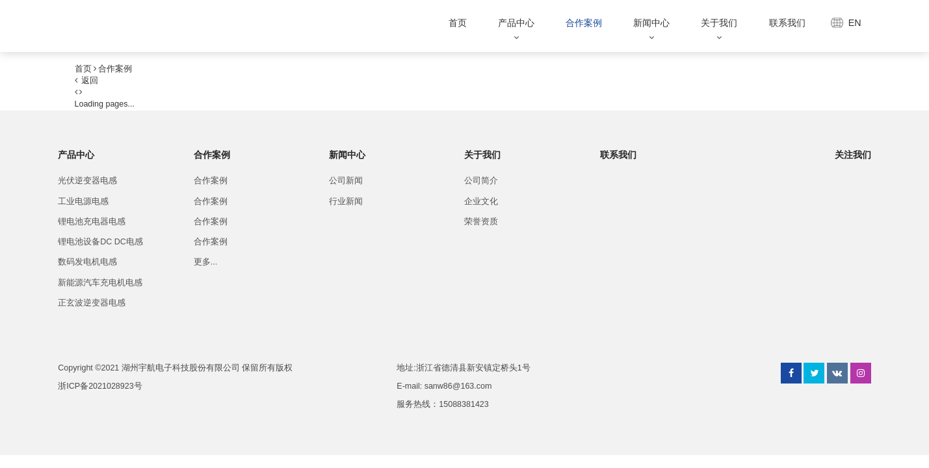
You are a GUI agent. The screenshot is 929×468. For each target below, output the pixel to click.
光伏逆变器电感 (87, 180)
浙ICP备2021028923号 (100, 386)
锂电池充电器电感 (91, 221)
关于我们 (719, 23)
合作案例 (584, 23)
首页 (458, 23)
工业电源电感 (83, 201)
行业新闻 (346, 201)
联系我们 (787, 23)
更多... (205, 261)
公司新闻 (346, 180)
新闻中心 (651, 23)
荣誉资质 (481, 221)
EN (854, 23)
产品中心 (516, 23)
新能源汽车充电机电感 (100, 282)
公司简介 (481, 180)
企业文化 (481, 201)
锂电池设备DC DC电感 (100, 241)
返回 (87, 80)
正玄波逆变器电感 (91, 302)
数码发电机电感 (87, 261)
